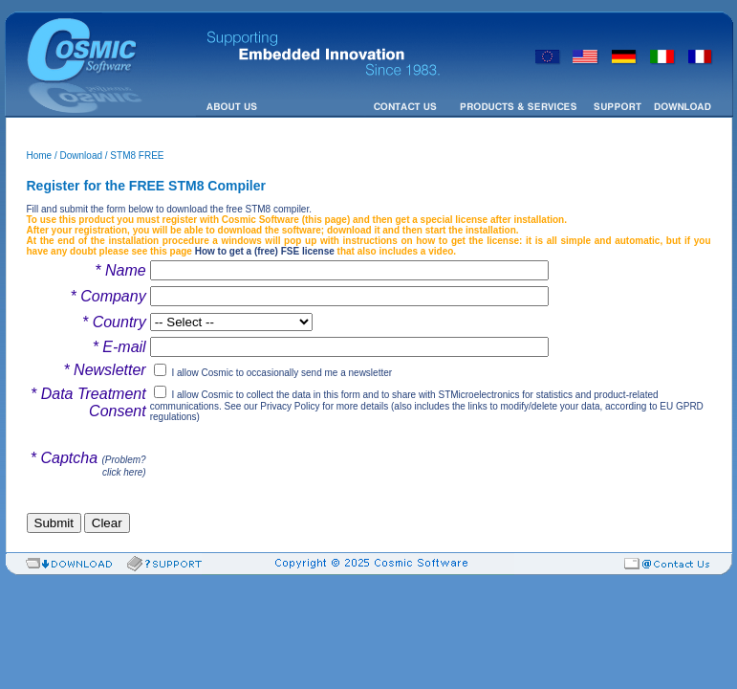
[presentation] (295, 463)
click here (122, 472)
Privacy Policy (289, 406)
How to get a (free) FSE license (265, 251)
